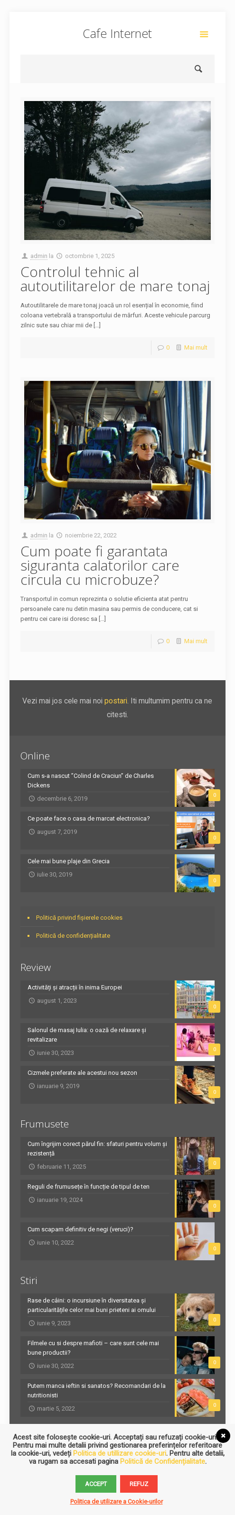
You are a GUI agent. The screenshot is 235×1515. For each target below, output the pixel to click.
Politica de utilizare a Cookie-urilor (116, 1501)
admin (38, 255)
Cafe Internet (117, 33)
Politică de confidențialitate (73, 935)
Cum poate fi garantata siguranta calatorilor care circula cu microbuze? (99, 565)
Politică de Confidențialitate (162, 1461)
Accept (96, 1483)
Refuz (139, 1483)
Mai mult (195, 347)
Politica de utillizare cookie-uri (119, 1453)
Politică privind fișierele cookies (79, 917)
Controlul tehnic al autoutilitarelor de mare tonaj (115, 279)
